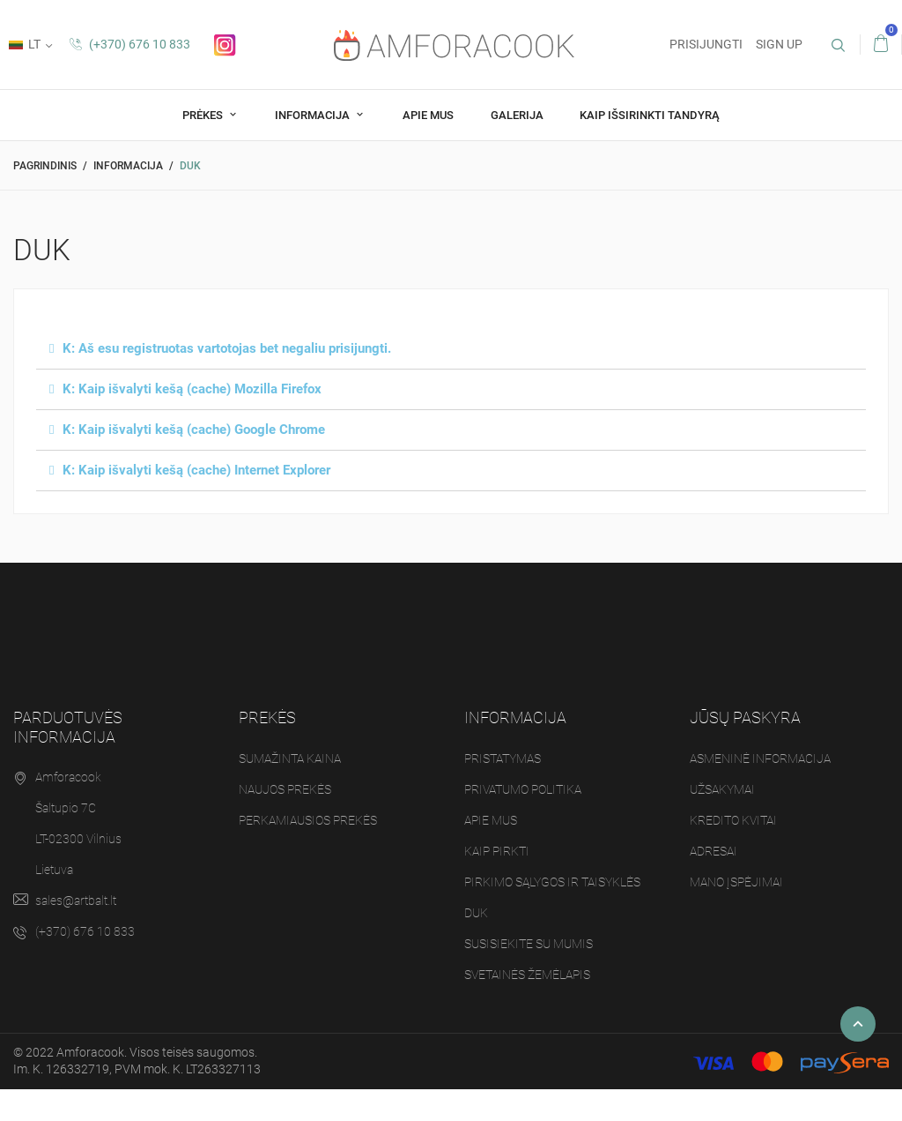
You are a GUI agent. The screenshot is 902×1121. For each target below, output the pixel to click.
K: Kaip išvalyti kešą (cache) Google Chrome (194, 429)
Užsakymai (722, 789)
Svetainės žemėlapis (527, 975)
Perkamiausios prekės (308, 820)
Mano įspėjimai (736, 882)
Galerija (517, 115)
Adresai (713, 851)
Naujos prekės (285, 789)
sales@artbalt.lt (75, 900)
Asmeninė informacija (760, 758)
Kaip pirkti (496, 851)
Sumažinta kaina (290, 758)
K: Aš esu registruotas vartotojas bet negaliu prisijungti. (227, 348)
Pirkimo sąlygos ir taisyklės (552, 882)
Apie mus (428, 115)
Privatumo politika (522, 789)
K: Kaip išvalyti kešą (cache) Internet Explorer (196, 470)
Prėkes (204, 115)
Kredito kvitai (733, 820)
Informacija (313, 115)
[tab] (451, 349)
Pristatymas (502, 758)
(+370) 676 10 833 (130, 44)
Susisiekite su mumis (528, 944)
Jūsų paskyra (745, 717)
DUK (476, 913)
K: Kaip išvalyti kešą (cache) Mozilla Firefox (192, 389)
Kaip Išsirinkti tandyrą (650, 115)
